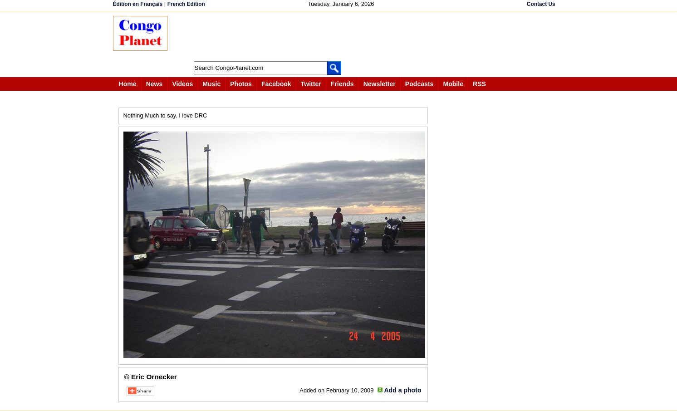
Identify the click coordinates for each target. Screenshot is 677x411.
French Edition (186, 4)
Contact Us (541, 4)
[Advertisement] (342, 36)
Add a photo (402, 390)
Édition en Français (138, 4)
